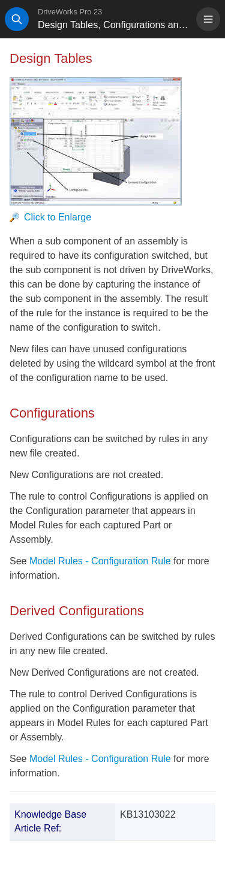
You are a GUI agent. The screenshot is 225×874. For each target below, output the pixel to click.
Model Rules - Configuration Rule (100, 561)
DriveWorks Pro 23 (70, 11)
